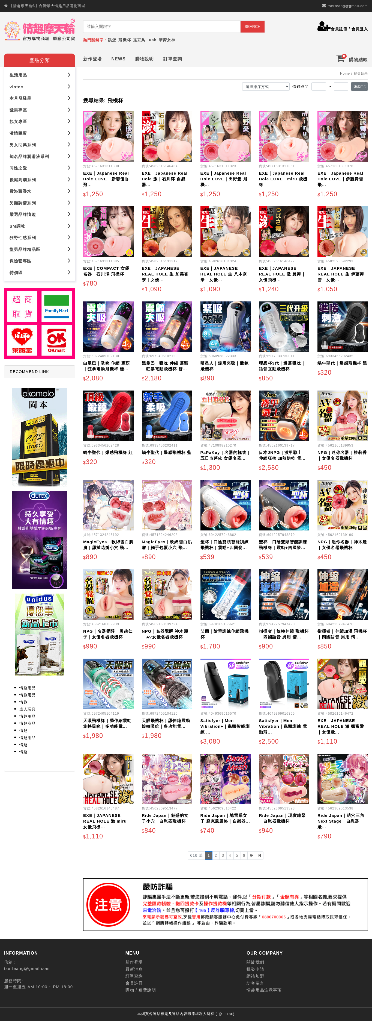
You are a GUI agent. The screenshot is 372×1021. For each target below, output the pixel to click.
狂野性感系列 (40, 237)
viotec (40, 86)
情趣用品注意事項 (264, 990)
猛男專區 (40, 109)
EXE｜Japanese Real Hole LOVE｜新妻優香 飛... (106, 179)
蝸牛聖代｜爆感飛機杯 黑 (342, 363)
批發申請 (255, 969)
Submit (359, 86)
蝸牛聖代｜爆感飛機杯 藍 (166, 452)
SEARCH (252, 26)
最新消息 (134, 969)
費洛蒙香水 (40, 190)
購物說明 (144, 59)
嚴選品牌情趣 (40, 214)
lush (152, 40)
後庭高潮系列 (40, 179)
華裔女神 (167, 40)
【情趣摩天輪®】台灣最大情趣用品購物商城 (47, 6)
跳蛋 (112, 40)
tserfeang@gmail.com (348, 6)
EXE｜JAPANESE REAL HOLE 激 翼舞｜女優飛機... (282, 274)
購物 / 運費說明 (140, 990)
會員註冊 (339, 29)
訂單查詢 (172, 59)
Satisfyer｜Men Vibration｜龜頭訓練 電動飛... (283, 726)
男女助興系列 (40, 144)
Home (345, 73)
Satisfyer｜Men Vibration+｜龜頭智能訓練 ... (225, 726)
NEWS (118, 59)
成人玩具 (27, 709)
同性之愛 (40, 167)
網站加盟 (255, 976)
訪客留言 (255, 983)
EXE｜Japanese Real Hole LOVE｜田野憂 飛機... (224, 179)
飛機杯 (124, 40)
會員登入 (360, 29)
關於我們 (255, 962)
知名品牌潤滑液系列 (40, 156)
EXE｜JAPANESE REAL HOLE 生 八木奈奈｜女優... (223, 274)
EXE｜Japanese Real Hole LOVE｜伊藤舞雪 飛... (340, 179)
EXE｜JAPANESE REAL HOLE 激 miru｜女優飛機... (107, 821)
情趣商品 (27, 723)
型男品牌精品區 (40, 249)
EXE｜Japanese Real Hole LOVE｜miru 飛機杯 (283, 179)
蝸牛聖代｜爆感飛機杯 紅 (108, 452)
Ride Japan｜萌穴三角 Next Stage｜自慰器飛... (340, 821)
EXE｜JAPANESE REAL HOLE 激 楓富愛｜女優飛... (340, 726)
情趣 (23, 702)
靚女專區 (40, 121)
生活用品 (40, 74)
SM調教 (40, 225)
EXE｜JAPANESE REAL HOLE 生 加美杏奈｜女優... (165, 274)
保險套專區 (40, 260)
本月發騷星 (40, 97)
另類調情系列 (40, 202)
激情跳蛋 (40, 132)
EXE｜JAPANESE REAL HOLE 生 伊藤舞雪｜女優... (340, 274)
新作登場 (92, 59)
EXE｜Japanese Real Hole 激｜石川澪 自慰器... (165, 179)
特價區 (40, 272)
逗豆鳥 (139, 40)
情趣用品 (27, 688)
